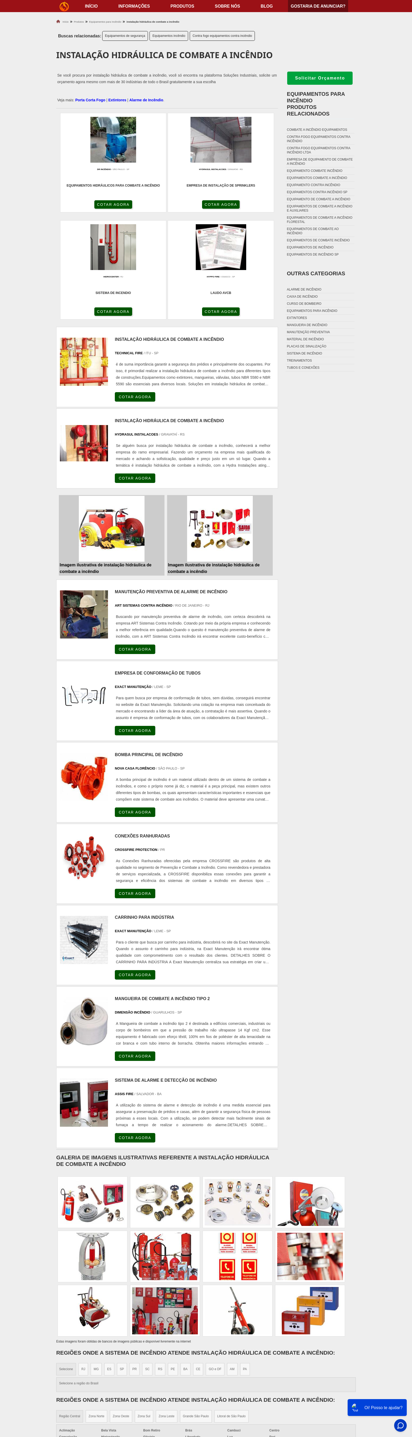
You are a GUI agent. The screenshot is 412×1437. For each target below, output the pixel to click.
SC (147, 1266)
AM (232, 1266)
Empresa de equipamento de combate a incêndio (320, 162)
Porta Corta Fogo (90, 100)
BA (185, 1266)
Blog (267, 6)
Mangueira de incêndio (307, 325)
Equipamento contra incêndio (313, 185)
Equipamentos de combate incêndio (318, 240)
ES (109, 1266)
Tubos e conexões (303, 368)
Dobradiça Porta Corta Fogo (240, 1383)
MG (96, 1266)
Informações (134, 6)
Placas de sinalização (306, 346)
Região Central (69, 1313)
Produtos (182, 6)
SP (122, 1266)
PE (173, 1266)
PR (134, 1266)
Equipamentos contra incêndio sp (317, 192)
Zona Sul (144, 1313)
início (91, 6)
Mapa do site (330, 1397)
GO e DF (215, 1266)
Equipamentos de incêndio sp (313, 254)
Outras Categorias (316, 273)
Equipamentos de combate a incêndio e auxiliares (319, 208)
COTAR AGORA (84, 206)
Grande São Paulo (196, 1313)
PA (245, 1266)
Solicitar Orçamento (320, 78)
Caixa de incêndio (302, 296)
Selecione (66, 1266)
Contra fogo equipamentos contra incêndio (222, 36)
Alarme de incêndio (304, 289)
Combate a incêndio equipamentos (317, 130)
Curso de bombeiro (304, 304)
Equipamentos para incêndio (312, 311)
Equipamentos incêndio (168, 36)
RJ (83, 1266)
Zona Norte (96, 1313)
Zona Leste (166, 1313)
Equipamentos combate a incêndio (317, 178)
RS (160, 1266)
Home (323, 1370)
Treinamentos (299, 360)
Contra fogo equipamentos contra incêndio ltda (318, 150)
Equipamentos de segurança (125, 36)
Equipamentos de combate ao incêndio (313, 231)
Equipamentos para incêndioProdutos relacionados (316, 104)
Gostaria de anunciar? (318, 6)
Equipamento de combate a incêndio (318, 199)
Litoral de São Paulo (231, 1313)
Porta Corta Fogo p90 (233, 1390)
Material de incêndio (305, 339)
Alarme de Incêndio (146, 100)
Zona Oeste (121, 1313)
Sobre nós (227, 6)
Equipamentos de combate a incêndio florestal (319, 220)
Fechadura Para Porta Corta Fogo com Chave (256, 1403)
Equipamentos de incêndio (310, 247)
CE (198, 1266)
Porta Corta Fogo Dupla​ (235, 1397)
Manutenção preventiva (308, 332)
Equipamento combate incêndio (314, 171)
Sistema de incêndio (304, 353)
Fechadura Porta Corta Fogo (240, 1377)
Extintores (117, 100)
